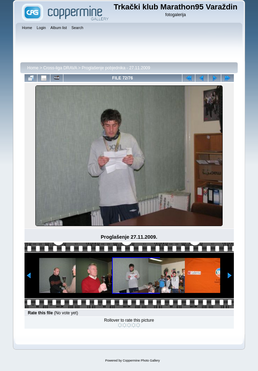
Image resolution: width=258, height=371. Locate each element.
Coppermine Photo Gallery (141, 360)
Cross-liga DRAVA (60, 67)
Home (33, 67)
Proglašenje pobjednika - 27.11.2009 (116, 67)
